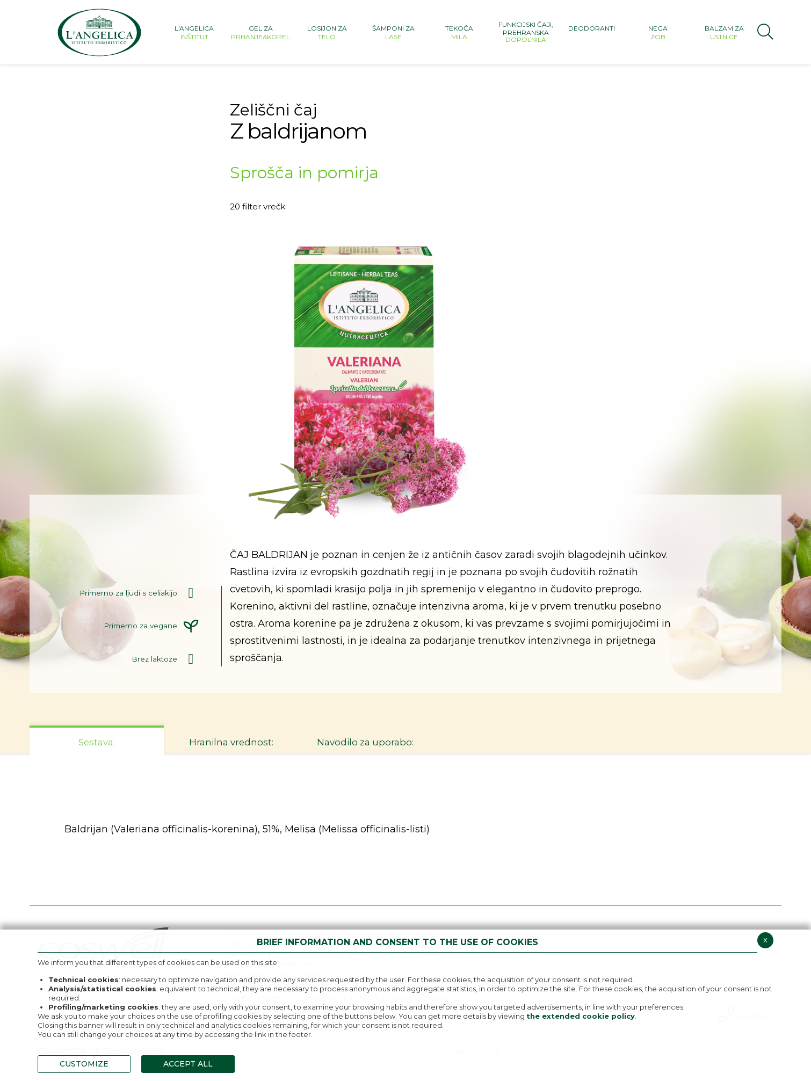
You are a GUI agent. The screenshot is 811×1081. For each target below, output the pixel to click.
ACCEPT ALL (188, 1064)
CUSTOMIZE (84, 1064)
